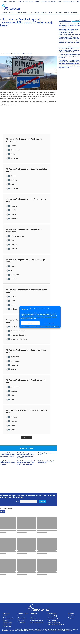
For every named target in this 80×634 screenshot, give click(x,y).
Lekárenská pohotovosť (37, 622)
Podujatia (21, 1)
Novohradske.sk (68, 1)
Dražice (12, 210)
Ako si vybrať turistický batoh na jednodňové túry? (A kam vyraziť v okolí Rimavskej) (26, 462)
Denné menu (74, 12)
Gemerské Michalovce (17, 339)
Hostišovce (13, 361)
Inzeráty (4, 1)
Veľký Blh (12, 245)
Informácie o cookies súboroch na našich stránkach (32, 326)
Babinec (12, 249)
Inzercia (32, 616)
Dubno (11, 296)
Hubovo (12, 417)
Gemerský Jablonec (16, 331)
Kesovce (12, 421)
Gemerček (13, 357)
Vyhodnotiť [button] (27, 437)
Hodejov (12, 279)
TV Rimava (12, 12)
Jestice (12, 391)
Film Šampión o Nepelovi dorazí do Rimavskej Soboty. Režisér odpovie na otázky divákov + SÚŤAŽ (26, 455)
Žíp (10, 399)
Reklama (37, 1)
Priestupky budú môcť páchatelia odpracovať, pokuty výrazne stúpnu (69, 37)
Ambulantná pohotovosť (37, 620)
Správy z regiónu (21, 12)
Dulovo (11, 154)
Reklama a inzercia (8, 618)
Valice (11, 184)
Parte (26, 1)
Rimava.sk (20, 616)
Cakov (11, 369)
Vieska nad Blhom (15, 236)
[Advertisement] (27, 480)
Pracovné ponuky (12, 1)
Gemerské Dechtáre (16, 335)
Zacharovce (13, 387)
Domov (5, 12)
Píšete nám (44, 12)
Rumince (12, 206)
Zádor (11, 146)
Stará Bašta (13, 150)
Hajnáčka (12, 188)
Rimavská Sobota (17, 53)
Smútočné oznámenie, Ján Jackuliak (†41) (46, 461)
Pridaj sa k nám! (52, 1)
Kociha (11, 425)
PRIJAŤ (30, 323)
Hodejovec (13, 275)
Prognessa (71, 618)
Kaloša (11, 430)
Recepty (31, 1)
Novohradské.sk (22, 618)
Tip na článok (21, 622)
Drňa (11, 301)
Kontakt (60, 1)
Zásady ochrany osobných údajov (51, 326)
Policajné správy (34, 12)
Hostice (12, 180)
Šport (50, 12)
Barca (11, 240)
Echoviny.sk (21, 620)
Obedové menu (34, 618)
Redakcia (5, 620)
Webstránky (44, 1)
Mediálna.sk (76, 1)
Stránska (12, 158)
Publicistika (58, 12)
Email (17, 501)
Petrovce (12, 218)
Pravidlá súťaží (7, 626)
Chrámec (12, 365)
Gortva (11, 176)
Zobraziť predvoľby (50, 323)
